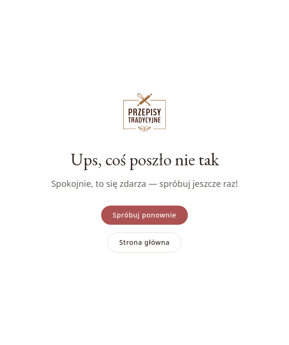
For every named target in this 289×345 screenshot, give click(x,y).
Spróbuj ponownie (144, 214)
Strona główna (144, 242)
